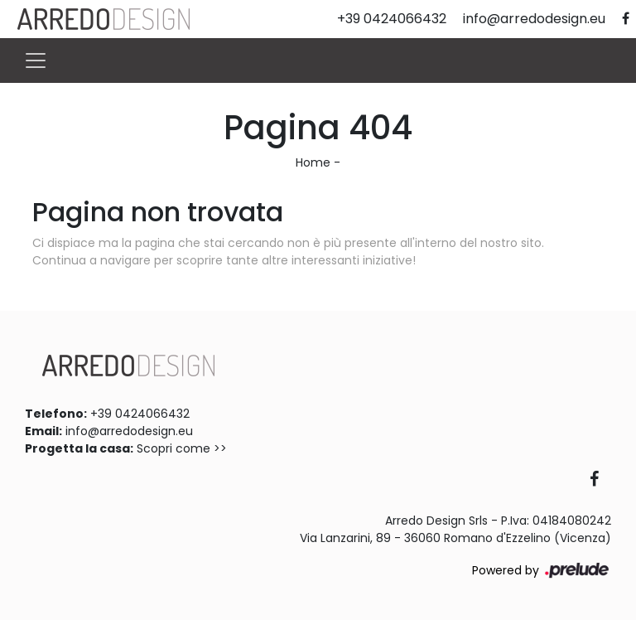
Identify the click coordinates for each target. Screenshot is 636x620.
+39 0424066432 (140, 413)
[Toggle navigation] (35, 60)
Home (313, 162)
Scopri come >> (182, 448)
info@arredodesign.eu (129, 431)
